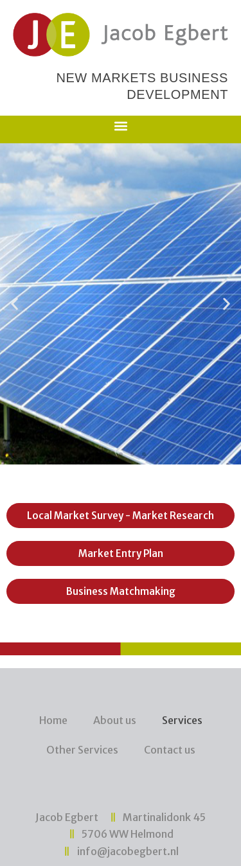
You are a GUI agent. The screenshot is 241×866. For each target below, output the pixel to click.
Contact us (169, 749)
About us (114, 720)
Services (182, 720)
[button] (120, 126)
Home (53, 720)
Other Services (82, 749)
